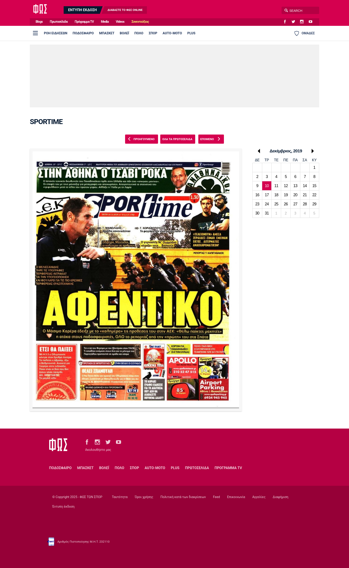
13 (295, 186)
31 (267, 213)
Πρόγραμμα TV (84, 22)
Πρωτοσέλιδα (59, 22)
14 (305, 186)
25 (276, 204)
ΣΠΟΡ (153, 33)
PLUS (191, 33)
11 (276, 186)
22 (314, 195)
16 (257, 195)
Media (105, 22)
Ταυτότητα (120, 497)
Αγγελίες (259, 497)
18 (276, 195)
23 (257, 204)
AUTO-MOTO (172, 33)
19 (286, 195)
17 (267, 195)
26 (286, 204)
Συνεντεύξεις (140, 22)
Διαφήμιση (280, 497)
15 (314, 186)
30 (257, 213)
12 (286, 186)
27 (295, 204)
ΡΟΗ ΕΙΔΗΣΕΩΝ (55, 33)
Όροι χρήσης (144, 497)
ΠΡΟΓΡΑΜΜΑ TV (228, 468)
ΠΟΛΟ (138, 33)
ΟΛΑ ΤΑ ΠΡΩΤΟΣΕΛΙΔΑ (177, 139)
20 (295, 195)
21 (305, 195)
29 (314, 204)
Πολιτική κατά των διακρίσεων (183, 497)
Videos (120, 22)
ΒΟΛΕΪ (124, 33)
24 (267, 204)
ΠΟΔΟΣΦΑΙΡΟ (83, 33)
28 (305, 204)
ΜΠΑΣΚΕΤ (106, 33)
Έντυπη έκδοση (63, 507)
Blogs (39, 22)
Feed (216, 497)
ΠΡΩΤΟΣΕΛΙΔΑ (197, 468)
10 (267, 186)
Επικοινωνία (236, 497)
